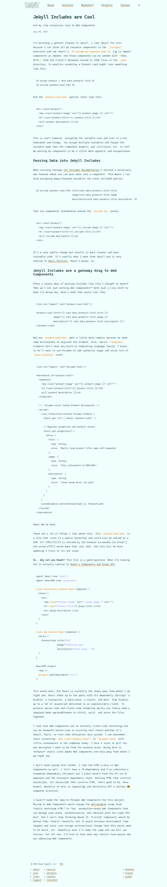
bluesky (129, 873)
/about (36, 869)
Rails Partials (58, 257)
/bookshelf (52, 880)
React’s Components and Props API (92, 563)
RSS (61, 864)
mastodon (129, 869)
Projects (107, 5)
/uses (35, 873)
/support (37, 880)
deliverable (98, 804)
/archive (50, 869)
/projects (51, 873)
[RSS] (139, 5)
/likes (36, 876)
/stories (50, 876)
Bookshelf (87, 5)
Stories (125, 5)
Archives (67, 5)
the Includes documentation (81, 166)
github (128, 876)
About (50, 5)
